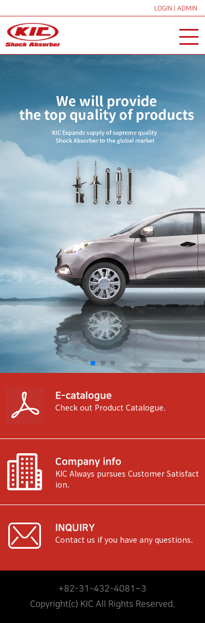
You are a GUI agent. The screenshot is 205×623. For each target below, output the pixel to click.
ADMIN (187, 8)
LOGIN (163, 8)
